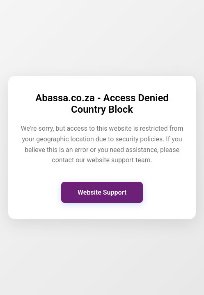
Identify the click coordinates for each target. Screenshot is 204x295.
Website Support (102, 192)
